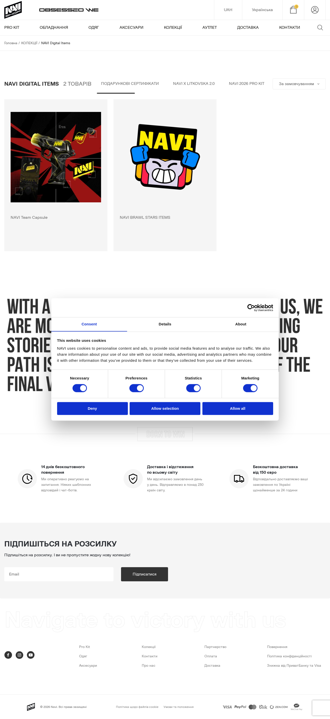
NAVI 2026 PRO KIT (246, 84)
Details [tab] (165, 324)
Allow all (237, 408)
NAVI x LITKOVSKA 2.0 (194, 84)
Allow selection (165, 408)
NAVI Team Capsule (29, 217)
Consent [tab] (89, 324)
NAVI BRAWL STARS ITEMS (145, 217)
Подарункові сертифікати (130, 84)
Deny (92, 408)
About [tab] (240, 324)
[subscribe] (58, 574)
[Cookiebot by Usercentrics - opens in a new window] (251, 307)
